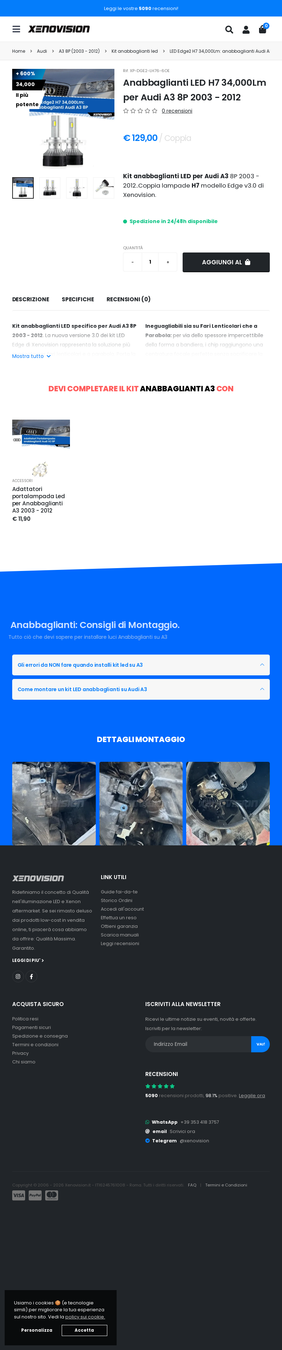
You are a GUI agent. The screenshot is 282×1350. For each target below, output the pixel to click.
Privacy (20, 1053)
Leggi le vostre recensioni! (141, 8)
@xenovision (194, 1141)
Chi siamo (24, 1062)
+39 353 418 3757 (199, 1122)
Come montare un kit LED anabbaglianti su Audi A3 (82, 689)
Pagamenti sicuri (31, 1027)
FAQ (192, 1185)
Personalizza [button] (36, 1330)
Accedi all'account (122, 909)
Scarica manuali (120, 935)
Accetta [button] (84, 1330)
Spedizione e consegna (40, 1036)
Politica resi (25, 1019)
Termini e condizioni (35, 1045)
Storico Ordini (116, 900)
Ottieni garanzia (119, 926)
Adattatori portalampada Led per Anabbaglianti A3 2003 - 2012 (38, 499)
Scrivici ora (182, 1131)
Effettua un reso (119, 918)
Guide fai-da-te (119, 892)
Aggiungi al (226, 262)
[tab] (30, 299)
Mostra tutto (31, 356)
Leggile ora (252, 1095)
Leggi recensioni (120, 943)
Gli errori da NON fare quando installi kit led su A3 (80, 665)
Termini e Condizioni (226, 1185)
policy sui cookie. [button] (85, 1316)
